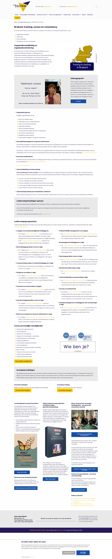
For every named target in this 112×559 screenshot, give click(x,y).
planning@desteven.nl (71, 6)
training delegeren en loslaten (33, 275)
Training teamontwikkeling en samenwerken (74, 280)
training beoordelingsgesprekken (37, 250)
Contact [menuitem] (17, 17)
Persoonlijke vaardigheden (23, 361)
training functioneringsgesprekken (34, 303)
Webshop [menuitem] (90, 14)
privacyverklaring (85, 518)
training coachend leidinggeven (38, 268)
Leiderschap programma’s (21, 227)
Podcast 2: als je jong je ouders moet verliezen (84, 469)
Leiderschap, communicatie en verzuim (83, 505)
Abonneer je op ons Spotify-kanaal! (26, 488)
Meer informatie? (51, 479)
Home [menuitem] (16, 14)
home (15, 22)
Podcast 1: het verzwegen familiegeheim (84, 434)
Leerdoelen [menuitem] (75, 14)
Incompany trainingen (64, 390)
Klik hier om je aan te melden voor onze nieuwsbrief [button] (56, 518)
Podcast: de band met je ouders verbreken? (84, 498)
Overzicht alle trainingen (23, 390)
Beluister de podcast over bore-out (82, 504)
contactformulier (46, 214)
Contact (78, 101)
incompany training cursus (24, 22)
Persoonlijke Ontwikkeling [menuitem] (27, 14)
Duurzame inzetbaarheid (22, 165)
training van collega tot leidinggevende (31, 240)
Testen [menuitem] (84, 14)
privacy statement (32, 557)
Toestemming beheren (69, 552)
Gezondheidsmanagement (89, 152)
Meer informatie (22, 472)
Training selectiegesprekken (70, 259)
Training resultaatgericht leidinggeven (73, 245)
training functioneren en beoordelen (35, 289)
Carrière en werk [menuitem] (41, 14)
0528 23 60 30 (47, 6)
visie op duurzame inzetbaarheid (36, 161)
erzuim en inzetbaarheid (74, 292)
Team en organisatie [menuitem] (55, 14)
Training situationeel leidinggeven (72, 271)
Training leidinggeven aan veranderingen (73, 307)
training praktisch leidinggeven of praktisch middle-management (80, 234)
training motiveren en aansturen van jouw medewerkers (40, 317)
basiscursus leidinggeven (32, 234)
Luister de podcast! (79, 490)
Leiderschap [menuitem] (67, 14)
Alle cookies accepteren (83, 553)
